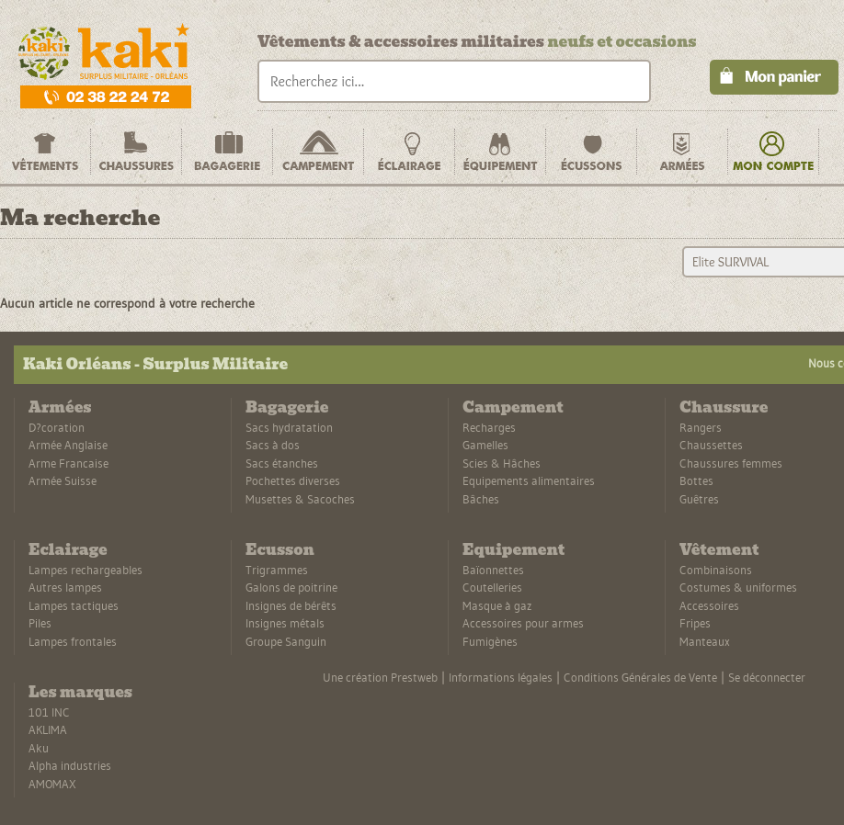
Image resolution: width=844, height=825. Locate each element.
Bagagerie (286, 407)
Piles (40, 623)
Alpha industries (70, 765)
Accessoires (709, 605)
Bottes (696, 480)
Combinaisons (715, 569)
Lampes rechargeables (86, 569)
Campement (513, 407)
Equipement (513, 549)
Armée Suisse (63, 480)
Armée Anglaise (68, 444)
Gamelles (485, 444)
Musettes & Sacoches (300, 499)
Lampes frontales (73, 641)
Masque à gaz (496, 605)
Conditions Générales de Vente (640, 677)
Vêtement (718, 549)
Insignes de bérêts (290, 605)
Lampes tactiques (74, 605)
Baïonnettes (493, 569)
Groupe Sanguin (285, 641)
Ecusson (279, 549)
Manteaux (704, 641)
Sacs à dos (272, 444)
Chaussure (723, 407)
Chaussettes (711, 444)
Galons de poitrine (291, 587)
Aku (39, 747)
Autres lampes (65, 587)
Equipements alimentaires (528, 480)
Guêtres (699, 499)
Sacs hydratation (289, 427)
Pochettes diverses (292, 480)
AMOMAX (52, 783)
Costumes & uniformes (738, 587)
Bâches (480, 499)
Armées (60, 407)
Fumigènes (490, 641)
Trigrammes (276, 569)
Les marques (80, 692)
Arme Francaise (68, 463)
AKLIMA (48, 729)
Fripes (695, 623)
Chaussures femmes (730, 463)
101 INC (49, 712)
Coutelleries (492, 587)
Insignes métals (285, 623)
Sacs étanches (281, 463)
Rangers (700, 427)
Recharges (489, 427)
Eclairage (68, 549)
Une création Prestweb (380, 677)
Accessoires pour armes (523, 623)
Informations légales (501, 677)
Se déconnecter (766, 677)
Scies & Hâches (501, 463)
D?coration (57, 427)
